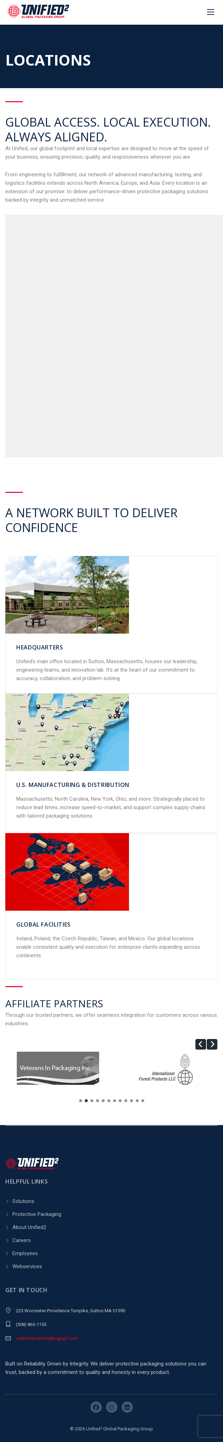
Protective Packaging (36, 1214)
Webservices (27, 1266)
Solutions (23, 1201)
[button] (200, 1044)
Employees (25, 1253)
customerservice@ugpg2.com (47, 1338)
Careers (21, 1240)
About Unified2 (29, 1227)
